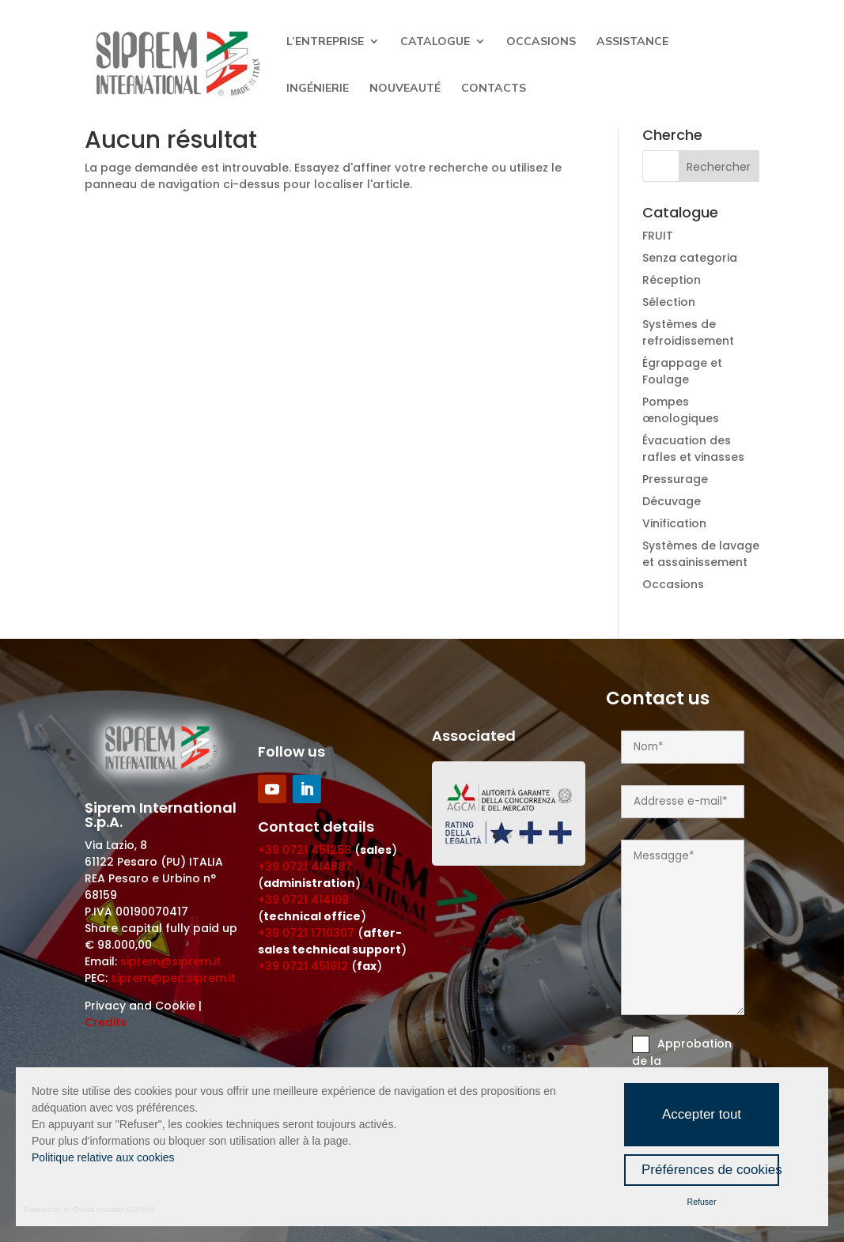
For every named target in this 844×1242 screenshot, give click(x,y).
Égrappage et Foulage (682, 371)
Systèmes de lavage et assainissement (700, 554)
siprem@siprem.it (170, 961)
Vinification (674, 523)
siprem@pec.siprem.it (173, 978)
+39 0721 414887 (305, 866)
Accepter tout (701, 1114)
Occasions (541, 42)
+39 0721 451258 (304, 850)
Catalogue (435, 42)
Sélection (668, 302)
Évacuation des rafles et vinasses (693, 448)
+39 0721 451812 (303, 966)
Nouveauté (405, 88)
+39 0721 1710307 (306, 933)
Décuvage (671, 501)
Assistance (632, 42)
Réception (671, 280)
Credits (106, 1022)
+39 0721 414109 (303, 900)
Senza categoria (689, 258)
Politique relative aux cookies (103, 1157)
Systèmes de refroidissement (688, 332)
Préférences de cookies (710, 1169)
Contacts (493, 88)
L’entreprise (325, 42)
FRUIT (657, 235)
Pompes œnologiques (680, 410)
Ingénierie (317, 88)
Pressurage (675, 479)
